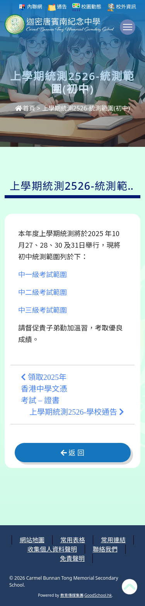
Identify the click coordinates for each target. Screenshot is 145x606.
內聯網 (30, 7)
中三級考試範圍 (42, 310)
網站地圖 (32, 540)
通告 (57, 7)
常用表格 (72, 540)
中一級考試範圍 (42, 274)
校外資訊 (121, 7)
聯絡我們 (105, 549)
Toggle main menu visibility (129, 31)
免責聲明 (72, 558)
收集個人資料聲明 (52, 549)
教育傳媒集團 (72, 595)
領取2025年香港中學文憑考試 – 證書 (44, 389)
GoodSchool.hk (98, 595)
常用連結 (113, 540)
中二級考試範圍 (42, 292)
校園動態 (86, 7)
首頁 (25, 108)
